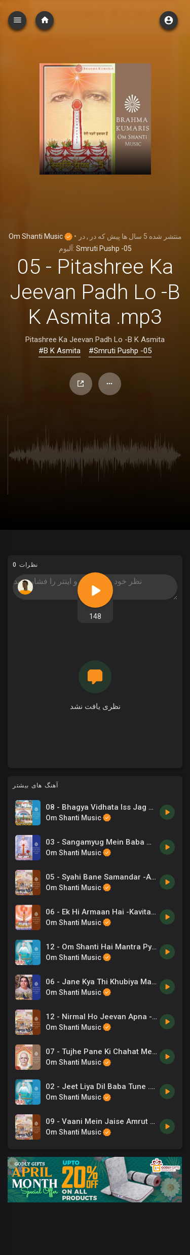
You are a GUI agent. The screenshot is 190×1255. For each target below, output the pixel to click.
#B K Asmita (60, 350)
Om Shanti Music (40, 236)
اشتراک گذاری (81, 384)
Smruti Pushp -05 (104, 248)
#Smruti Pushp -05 (120, 350)
